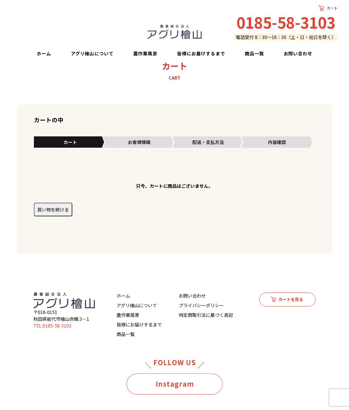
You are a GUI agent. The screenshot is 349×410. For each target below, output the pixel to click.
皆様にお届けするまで (201, 53)
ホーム (44, 53)
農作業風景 (145, 53)
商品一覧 (254, 53)
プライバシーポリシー (201, 305)
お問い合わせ (298, 53)
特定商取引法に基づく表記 (206, 314)
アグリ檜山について (92, 53)
